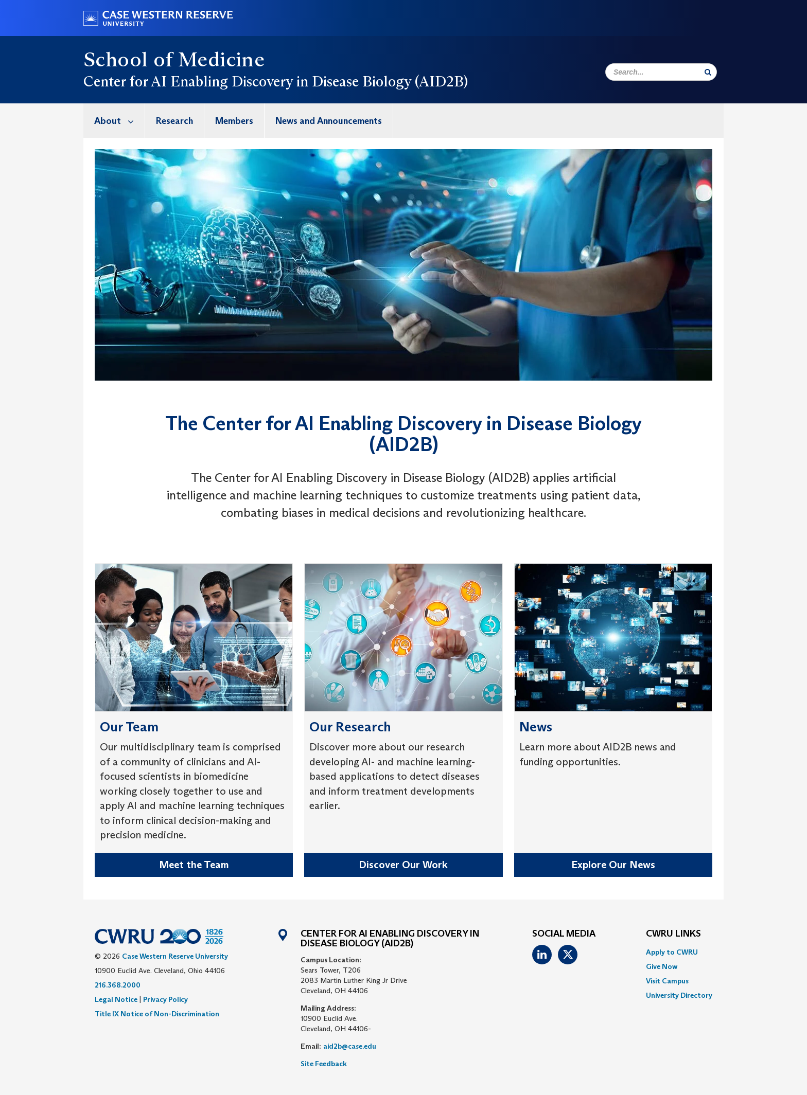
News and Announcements (328, 121)
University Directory (679, 995)
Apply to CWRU (672, 952)
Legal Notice (116, 999)
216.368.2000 (118, 985)
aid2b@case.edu (349, 1046)
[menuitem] (114, 120)
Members (234, 121)
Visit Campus (667, 980)
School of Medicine (174, 59)
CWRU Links (673, 934)
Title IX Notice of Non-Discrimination (157, 1013)
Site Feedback (324, 1063)
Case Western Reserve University (175, 956)
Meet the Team (194, 864)
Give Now (661, 966)
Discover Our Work (403, 864)
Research (174, 121)
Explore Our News (613, 864)
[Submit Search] (708, 72)
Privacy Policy (165, 999)
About (119, 120)
